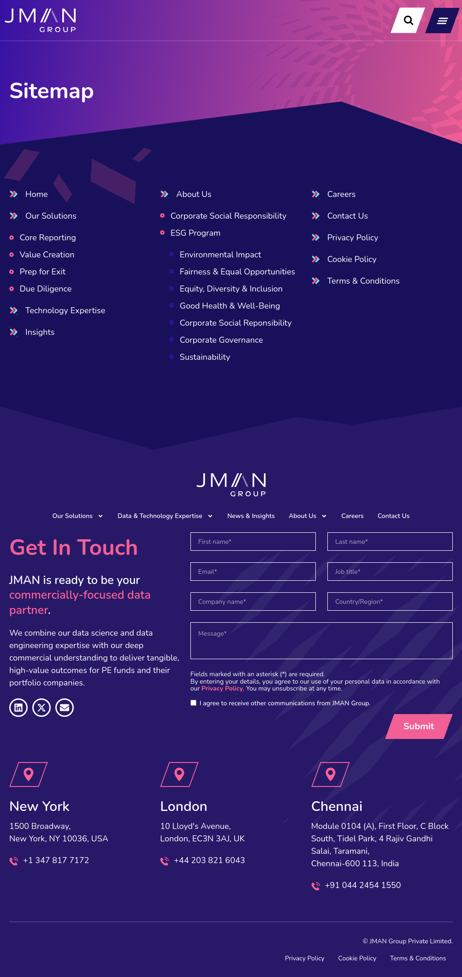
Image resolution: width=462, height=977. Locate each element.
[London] (179, 774)
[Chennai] (330, 774)
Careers (353, 516)
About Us (308, 516)
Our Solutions (77, 516)
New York (39, 806)
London (183, 806)
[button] (442, 20)
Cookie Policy (356, 958)
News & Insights (251, 516)
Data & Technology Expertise (165, 516)
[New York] (28, 774)
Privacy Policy (222, 688)
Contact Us (394, 516)
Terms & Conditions (418, 958)
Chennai (337, 806)
